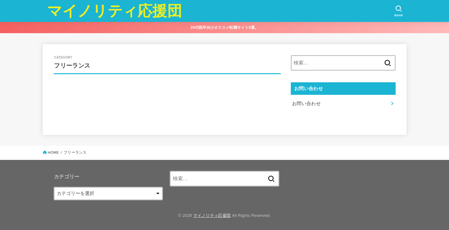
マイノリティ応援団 (114, 11)
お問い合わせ (306, 103)
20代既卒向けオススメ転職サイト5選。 (224, 27)
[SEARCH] (398, 11)
